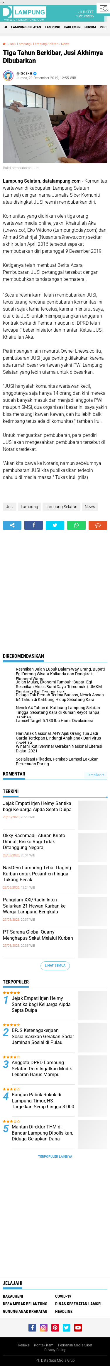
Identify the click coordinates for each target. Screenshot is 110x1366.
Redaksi (24, 1345)
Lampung (52, 27)
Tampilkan (95, 775)
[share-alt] (12, 525)
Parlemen (72, 27)
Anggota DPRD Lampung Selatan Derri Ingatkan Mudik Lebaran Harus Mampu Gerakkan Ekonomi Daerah (42, 1071)
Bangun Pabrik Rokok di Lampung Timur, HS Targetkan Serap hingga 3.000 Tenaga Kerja (43, 1104)
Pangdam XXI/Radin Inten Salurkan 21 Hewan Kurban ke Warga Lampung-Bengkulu (34, 906)
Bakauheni (13, 1296)
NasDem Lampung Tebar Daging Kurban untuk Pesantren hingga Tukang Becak (37, 874)
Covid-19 (63, 1296)
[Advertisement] (55, 587)
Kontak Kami (44, 1345)
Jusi (11, 44)
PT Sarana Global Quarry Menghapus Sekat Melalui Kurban (38, 935)
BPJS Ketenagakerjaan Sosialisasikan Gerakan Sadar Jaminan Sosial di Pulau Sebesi (43, 1039)
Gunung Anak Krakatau (25, 1311)
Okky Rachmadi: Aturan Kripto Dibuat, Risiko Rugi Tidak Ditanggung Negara (34, 842)
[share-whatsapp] (76, 525)
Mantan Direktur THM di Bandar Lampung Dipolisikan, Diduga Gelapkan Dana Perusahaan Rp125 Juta (42, 1136)
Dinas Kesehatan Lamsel (78, 1303)
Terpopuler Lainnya (55, 1157)
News (65, 44)
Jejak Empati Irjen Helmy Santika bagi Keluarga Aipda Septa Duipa (37, 806)
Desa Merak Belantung (25, 1303)
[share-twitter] (55, 525)
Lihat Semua (55, 965)
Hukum (90, 27)
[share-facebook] (33, 525)
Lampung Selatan (26, 27)
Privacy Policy (55, 1350)
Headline (63, 1311)
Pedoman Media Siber (75, 1345)
